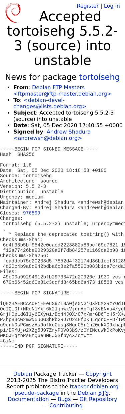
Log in (112, 6)
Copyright (99, 374)
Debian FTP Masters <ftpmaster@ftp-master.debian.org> (62, 90)
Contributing (66, 405)
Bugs (64, 399)
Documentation (28, 399)
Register (88, 6)
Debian (22, 374)
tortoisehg (99, 77)
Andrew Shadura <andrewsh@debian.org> (52, 135)
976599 (31, 213)
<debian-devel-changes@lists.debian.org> (49, 103)
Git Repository (98, 399)
